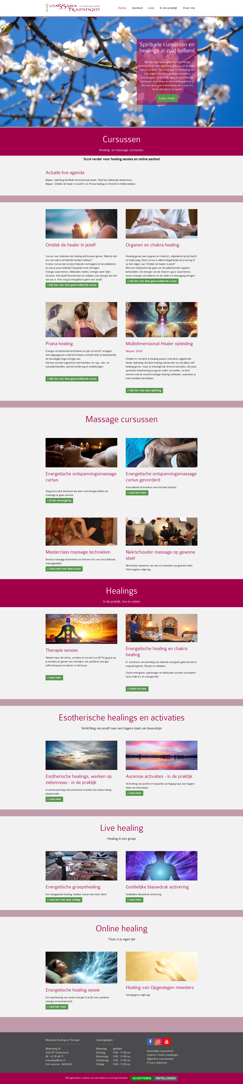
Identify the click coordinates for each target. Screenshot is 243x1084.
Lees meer (167, 98)
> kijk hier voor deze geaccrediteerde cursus (71, 285)
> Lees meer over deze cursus (64, 568)
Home (122, 8)
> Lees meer (54, 677)
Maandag (101, 1048)
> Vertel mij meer (136, 688)
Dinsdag (100, 1052)
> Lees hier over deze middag (63, 899)
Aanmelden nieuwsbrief (160, 1051)
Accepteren (141, 1078)
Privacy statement (157, 1062)
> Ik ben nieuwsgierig (59, 500)
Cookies (151, 1054)
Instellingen (166, 1078)
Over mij (189, 8)
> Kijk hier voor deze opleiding (144, 390)
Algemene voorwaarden (160, 1058)
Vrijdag (100, 1064)
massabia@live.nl (55, 1060)
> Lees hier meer (136, 492)
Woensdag (102, 1056)
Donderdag (102, 1060)
